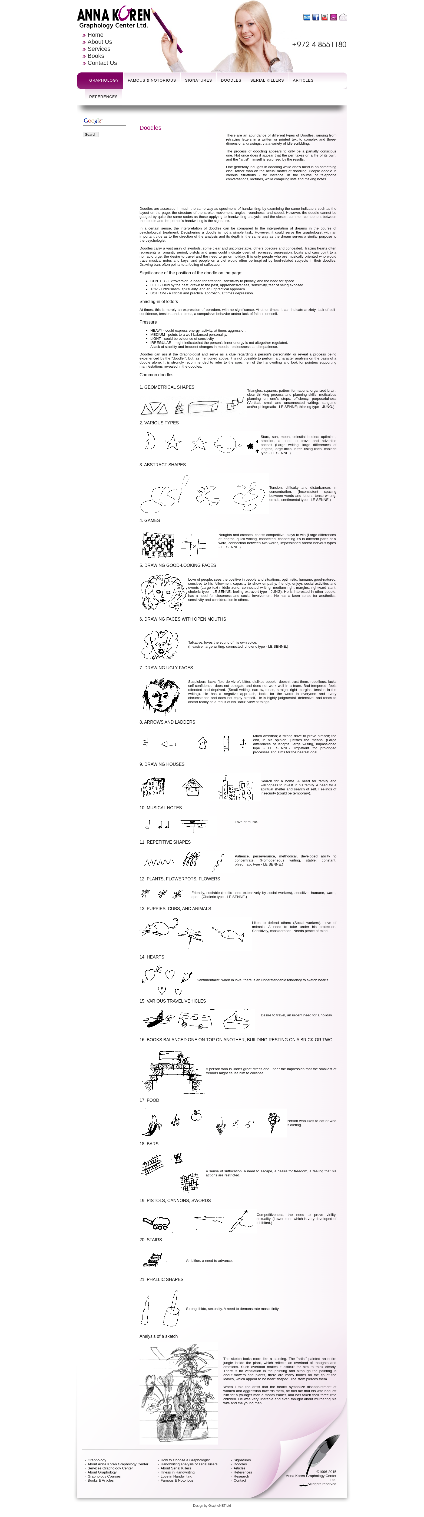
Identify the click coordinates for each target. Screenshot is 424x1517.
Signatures (198, 80)
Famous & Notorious (152, 80)
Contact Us (102, 62)
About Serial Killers (176, 1468)
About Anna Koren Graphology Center (118, 1464)
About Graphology (102, 1472)
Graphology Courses (104, 1476)
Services (99, 48)
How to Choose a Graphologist (185, 1460)
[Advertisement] (107, 222)
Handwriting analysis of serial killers (189, 1464)
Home (96, 34)
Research (241, 1476)
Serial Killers (267, 80)
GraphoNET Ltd (219, 1506)
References (103, 97)
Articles (303, 80)
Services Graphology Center (110, 1468)
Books (96, 55)
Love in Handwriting (176, 1476)
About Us (100, 41)
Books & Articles (101, 1480)
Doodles (231, 80)
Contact (240, 1480)
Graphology (104, 80)
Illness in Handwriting (178, 1472)
